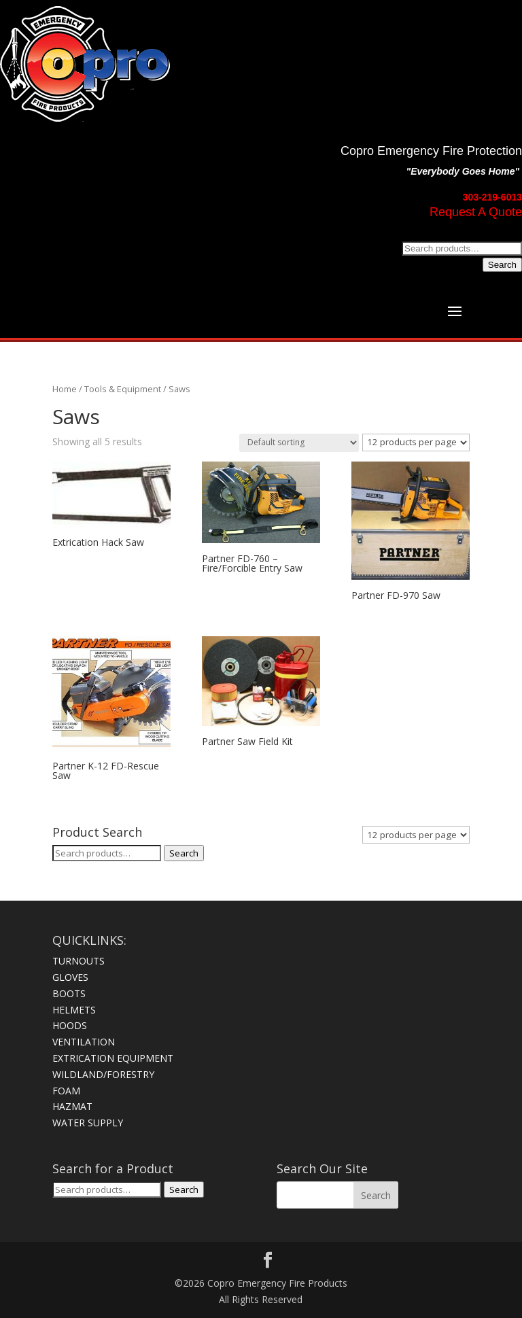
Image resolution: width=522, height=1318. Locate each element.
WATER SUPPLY (87, 1122)
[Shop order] (299, 443)
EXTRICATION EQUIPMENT (112, 1058)
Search (502, 265)
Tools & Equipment (122, 389)
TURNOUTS (78, 960)
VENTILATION (83, 1041)
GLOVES (70, 977)
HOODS (69, 1025)
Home (64, 389)
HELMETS (74, 1009)
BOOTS (69, 993)
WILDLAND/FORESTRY (103, 1074)
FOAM (66, 1090)
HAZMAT (72, 1106)
